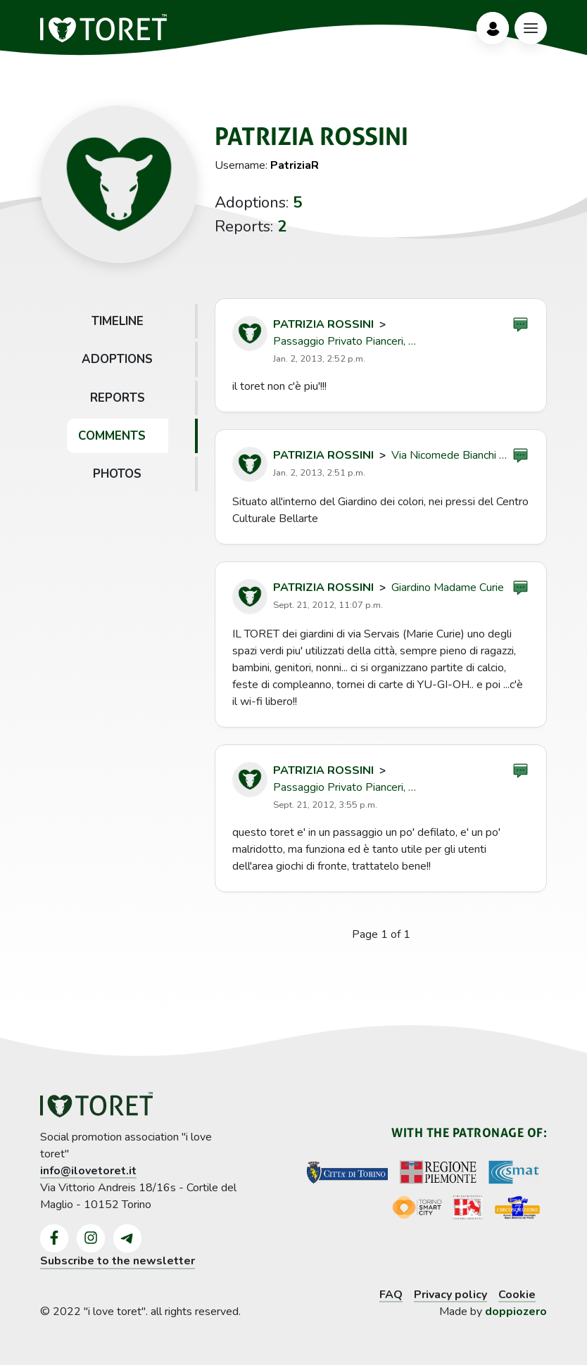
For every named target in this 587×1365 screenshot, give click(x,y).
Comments (112, 436)
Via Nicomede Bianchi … (449, 455)
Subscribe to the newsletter (117, 1261)
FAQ (391, 1294)
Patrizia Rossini (323, 324)
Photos (117, 474)
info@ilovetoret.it (88, 1171)
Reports (117, 398)
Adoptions (117, 359)
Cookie (517, 1294)
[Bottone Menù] (531, 28)
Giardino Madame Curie (447, 587)
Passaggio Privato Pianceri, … (344, 341)
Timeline (117, 321)
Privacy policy (450, 1294)
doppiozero (516, 1311)
